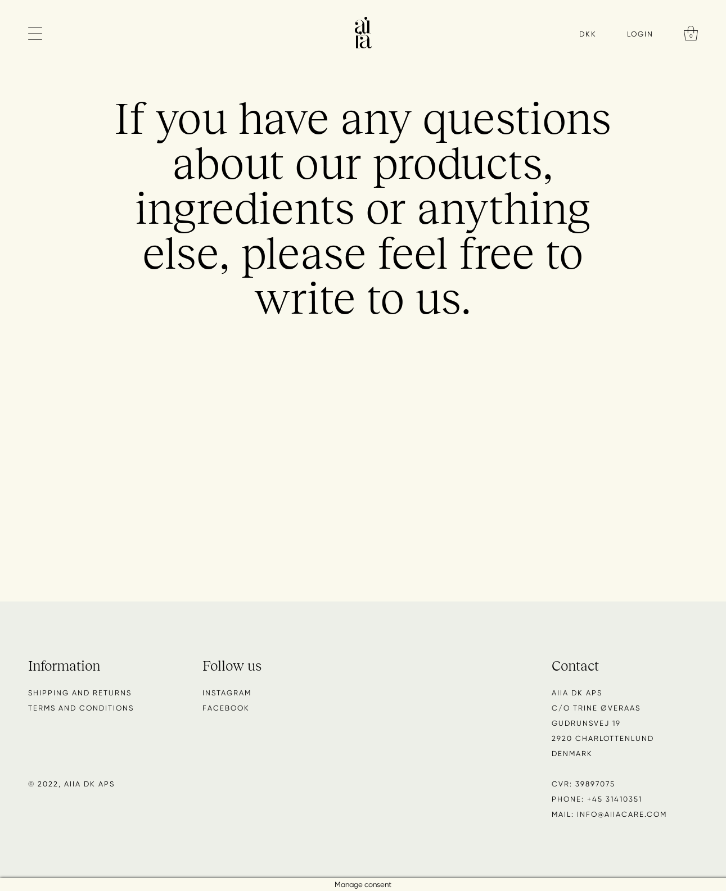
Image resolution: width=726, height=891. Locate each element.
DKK (588, 34)
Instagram (226, 693)
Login (640, 33)
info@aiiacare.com (622, 814)
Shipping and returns (80, 693)
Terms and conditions (81, 708)
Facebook (226, 708)
